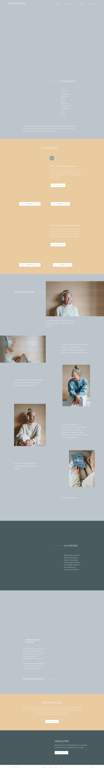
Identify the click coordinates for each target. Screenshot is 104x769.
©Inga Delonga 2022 (13, 766)
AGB (56, 767)
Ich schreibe (57, 3)
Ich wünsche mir (69, 3)
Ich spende (81, 3)
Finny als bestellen (30, 264)
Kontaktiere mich (92, 3)
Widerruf (61, 767)
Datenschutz (43, 767)
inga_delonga (29, 642)
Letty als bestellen (30, 203)
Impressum (50, 767)
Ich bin (47, 3)
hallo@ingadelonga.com (32, 640)
